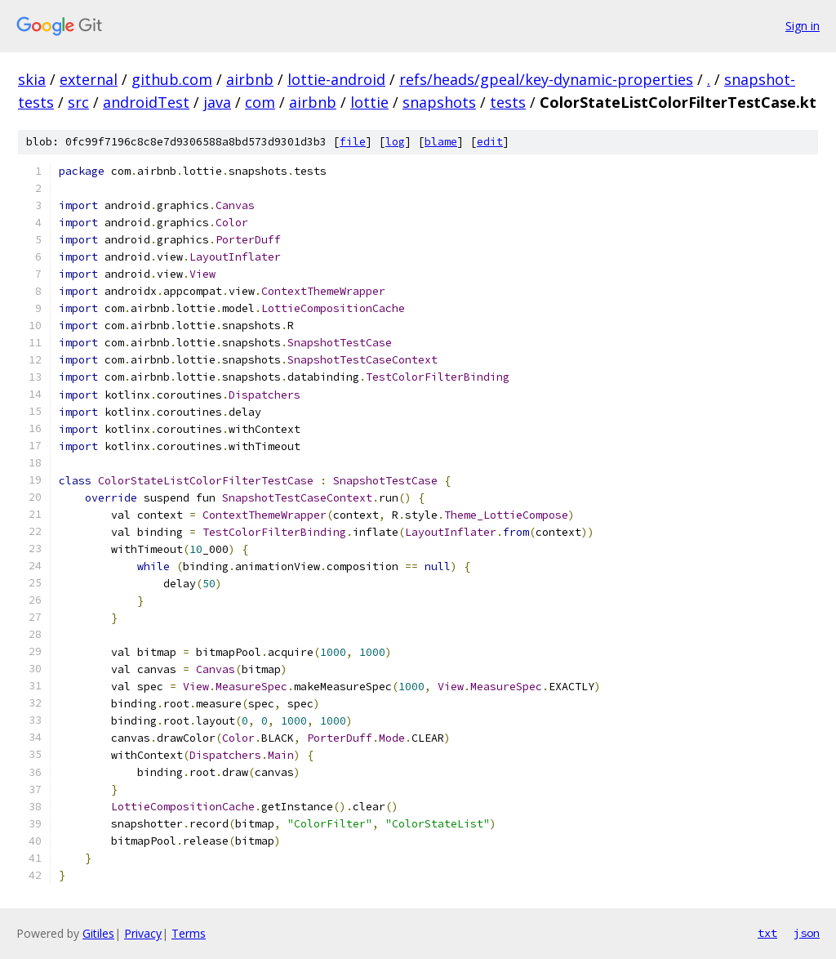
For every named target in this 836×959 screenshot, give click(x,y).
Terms (188, 933)
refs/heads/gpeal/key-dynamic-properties (546, 79)
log (395, 142)
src (78, 102)
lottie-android (336, 79)
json (807, 933)
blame (441, 142)
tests (508, 102)
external (89, 79)
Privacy (143, 933)
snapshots (439, 102)
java (217, 102)
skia (32, 79)
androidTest (146, 102)
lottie (369, 102)
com (260, 102)
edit (490, 142)
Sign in (802, 25)
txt (767, 933)
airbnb (249, 79)
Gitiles (98, 933)
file (353, 142)
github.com (171, 79)
